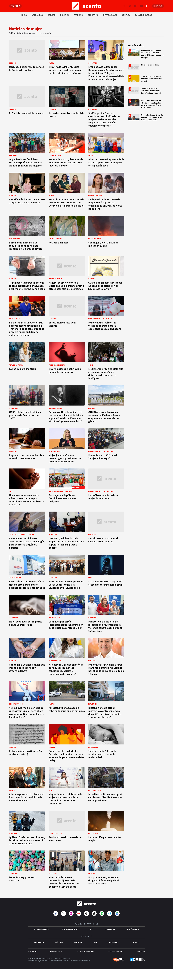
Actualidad (37, 15)
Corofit (135, 942)
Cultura (126, 15)
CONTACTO (32, 951)
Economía (78, 15)
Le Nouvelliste (41, 929)
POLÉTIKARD (133, 929)
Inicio (24, 15)
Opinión (52, 15)
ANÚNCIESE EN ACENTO (116, 951)
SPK (95, 942)
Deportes (93, 15)
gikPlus (78, 942)
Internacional (110, 15)
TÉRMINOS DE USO (56, 951)
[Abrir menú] (15, 6)
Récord (59, 942)
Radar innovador (143, 15)
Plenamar (39, 942)
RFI (91, 929)
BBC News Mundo (70, 929)
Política (64, 15)
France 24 (110, 929)
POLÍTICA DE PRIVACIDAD (85, 951)
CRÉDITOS (141, 951)
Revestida (114, 942)
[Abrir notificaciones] (147, 6)
